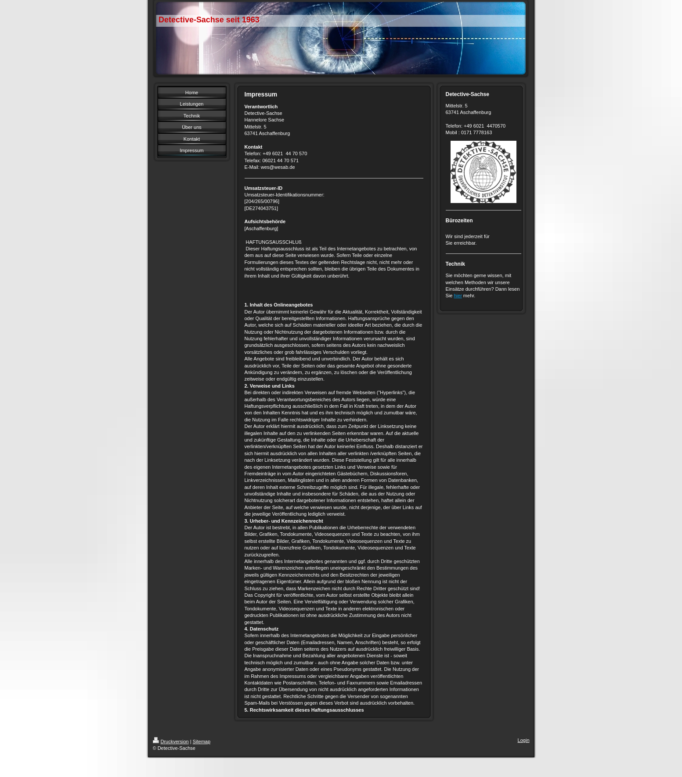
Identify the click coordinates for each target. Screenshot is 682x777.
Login (524, 740)
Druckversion (171, 741)
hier (458, 295)
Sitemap (201, 741)
